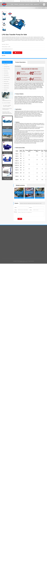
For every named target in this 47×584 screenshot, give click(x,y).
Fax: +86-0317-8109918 (6, 102)
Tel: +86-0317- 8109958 (7, 105)
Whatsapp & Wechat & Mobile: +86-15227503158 (7, 109)
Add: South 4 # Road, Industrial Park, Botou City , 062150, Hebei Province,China (7, 112)
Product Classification (6, 62)
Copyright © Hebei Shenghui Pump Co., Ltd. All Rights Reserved (23, 261)
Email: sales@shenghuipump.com (6, 100)
